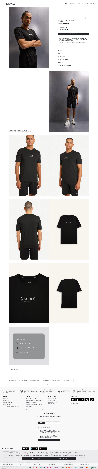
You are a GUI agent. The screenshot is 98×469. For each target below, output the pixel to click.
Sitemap (5, 410)
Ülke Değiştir (76, 403)
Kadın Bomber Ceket (84, 464)
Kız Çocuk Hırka (52, 464)
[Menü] (4, 4)
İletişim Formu (51, 400)
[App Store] (25, 448)
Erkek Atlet (46, 380)
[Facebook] (77, 399)
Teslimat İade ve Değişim (64, 65)
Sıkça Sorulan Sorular (31, 398)
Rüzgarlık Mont (22, 464)
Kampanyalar (29, 408)
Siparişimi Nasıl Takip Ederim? (33, 400)
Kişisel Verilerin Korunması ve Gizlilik (35, 410)
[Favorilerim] (85, 3)
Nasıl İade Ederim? (31, 402)
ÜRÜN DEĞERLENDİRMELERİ (64, 59)
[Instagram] (87, 399)
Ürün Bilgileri (61, 56)
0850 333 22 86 (51, 403)
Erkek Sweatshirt (68, 464)
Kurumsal (5, 398)
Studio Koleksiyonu (56, 380)
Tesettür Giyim (37, 464)
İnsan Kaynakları (7, 402)
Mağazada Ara (62, 53)
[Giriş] (79, 3)
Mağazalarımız (52, 398)
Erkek (49, 423)
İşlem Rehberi (29, 406)
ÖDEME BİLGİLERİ (62, 62)
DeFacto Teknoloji (7, 408)
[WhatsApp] (73, 399)
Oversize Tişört (12, 380)
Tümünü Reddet (35, 458)
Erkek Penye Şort (23, 380)
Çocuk (56, 423)
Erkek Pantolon (68, 380)
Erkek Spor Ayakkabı (35, 380)
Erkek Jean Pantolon (8, 464)
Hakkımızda (6, 400)
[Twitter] (82, 399)
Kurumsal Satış (7, 404)
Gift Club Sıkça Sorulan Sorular (34, 404)
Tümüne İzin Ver (62, 458)
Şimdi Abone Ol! (49, 440)
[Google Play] (34, 448)
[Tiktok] (92, 399)
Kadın (41, 422)
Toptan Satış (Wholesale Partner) (11, 406)
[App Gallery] (43, 448)
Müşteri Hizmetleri (52, 402)
